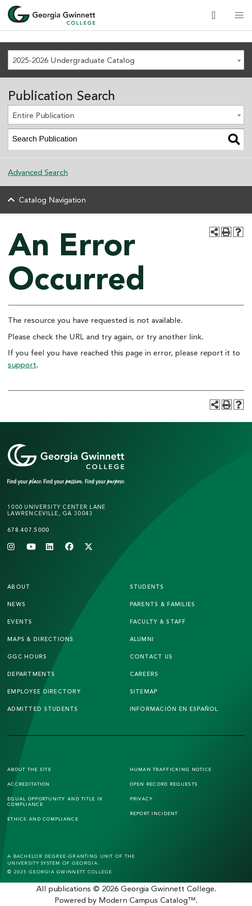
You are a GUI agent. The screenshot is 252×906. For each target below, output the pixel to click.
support (22, 364)
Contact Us (151, 656)
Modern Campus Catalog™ (147, 900)
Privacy (141, 798)
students (147, 586)
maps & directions (40, 639)
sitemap (144, 691)
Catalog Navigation (52, 199)
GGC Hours (27, 656)
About (18, 586)
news (16, 604)
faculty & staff (158, 621)
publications (70, 888)
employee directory (44, 691)
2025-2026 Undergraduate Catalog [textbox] (73, 60)
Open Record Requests (164, 784)
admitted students (42, 708)
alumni (142, 639)
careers (144, 673)
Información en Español (174, 708)
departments (31, 673)
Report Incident (154, 813)
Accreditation (28, 784)
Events (20, 621)
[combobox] (126, 60)
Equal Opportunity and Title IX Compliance (54, 801)
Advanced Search (38, 172)
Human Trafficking (171, 769)
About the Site (29, 769)
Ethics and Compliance (42, 819)
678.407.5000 (28, 529)
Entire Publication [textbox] (43, 115)
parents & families (163, 604)
